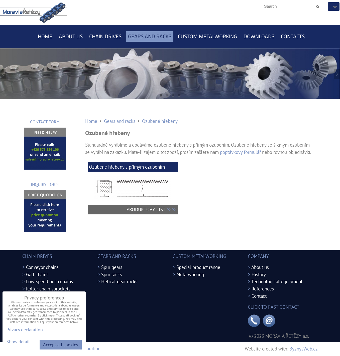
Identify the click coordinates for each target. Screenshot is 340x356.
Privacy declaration (25, 329)
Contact (259, 296)
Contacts (293, 36)
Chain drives (105, 36)
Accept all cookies (60, 344)
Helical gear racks (119, 281)
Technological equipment (276, 281)
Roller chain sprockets (48, 288)
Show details (19, 341)
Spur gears (111, 267)
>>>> (172, 209)
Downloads (259, 36)
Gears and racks (149, 36)
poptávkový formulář (240, 152)
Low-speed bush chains (49, 281)
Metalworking (190, 274)
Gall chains (37, 274)
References (263, 288)
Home (45, 36)
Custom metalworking (207, 36)
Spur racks (111, 274)
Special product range (198, 267)
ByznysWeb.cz (303, 348)
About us (71, 36)
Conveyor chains (42, 267)
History (259, 274)
